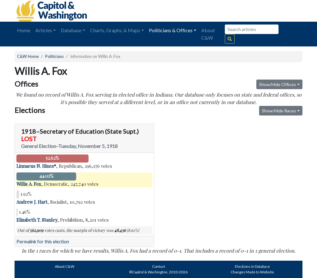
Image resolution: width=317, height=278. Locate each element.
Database (71, 30)
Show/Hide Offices (277, 84)
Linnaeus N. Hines (35, 166)
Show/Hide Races (279, 110)
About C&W (208, 34)
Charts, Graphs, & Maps (115, 30)
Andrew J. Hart (31, 202)
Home (23, 30)
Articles (43, 30)
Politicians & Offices (171, 30)
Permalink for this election (42, 241)
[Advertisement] (233, 11)
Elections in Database (252, 266)
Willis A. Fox (28, 184)
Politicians (54, 56)
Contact (158, 266)
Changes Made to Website (252, 272)
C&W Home (28, 56)
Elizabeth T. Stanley (36, 220)
